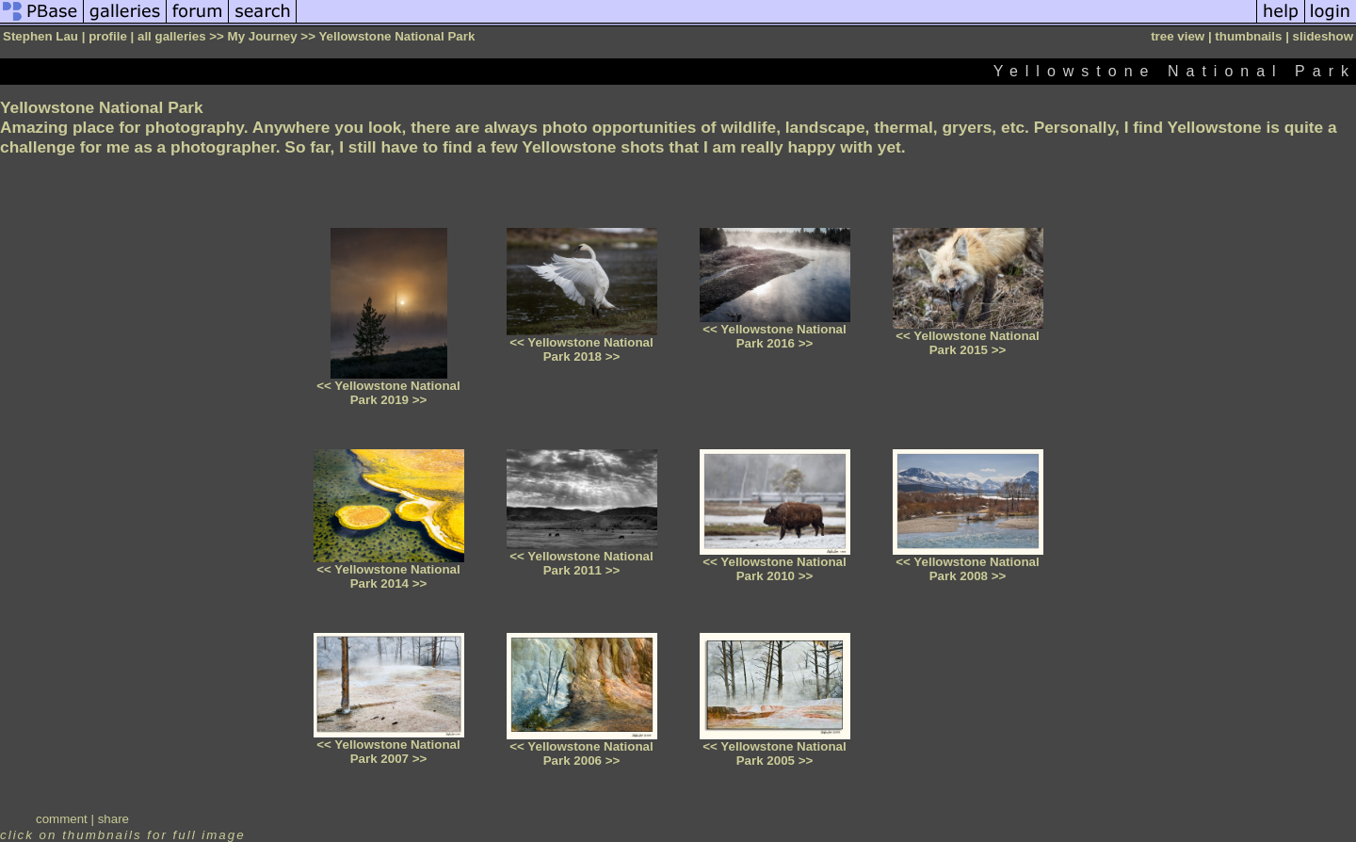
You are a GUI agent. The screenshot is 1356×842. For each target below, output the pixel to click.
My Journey (263, 36)
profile (108, 36)
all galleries (171, 36)
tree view (1177, 36)
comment (62, 819)
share (113, 819)
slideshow (1323, 36)
